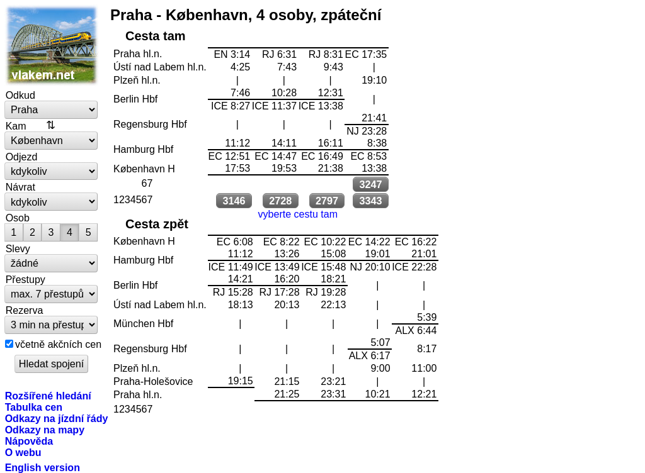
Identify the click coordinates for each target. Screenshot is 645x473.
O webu (23, 452)
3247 (370, 184)
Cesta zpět (156, 224)
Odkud (20, 95)
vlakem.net (51, 45)
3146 (233, 200)
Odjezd (22, 156)
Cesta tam (155, 36)
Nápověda (29, 441)
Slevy (18, 248)
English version (42, 467)
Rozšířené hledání (48, 395)
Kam (16, 125)
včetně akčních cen (58, 344)
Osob (18, 217)
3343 (370, 200)
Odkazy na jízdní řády (56, 418)
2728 (280, 200)
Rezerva (24, 310)
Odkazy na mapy (44, 429)
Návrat (20, 186)
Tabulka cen (33, 407)
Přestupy (25, 279)
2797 (327, 200)
